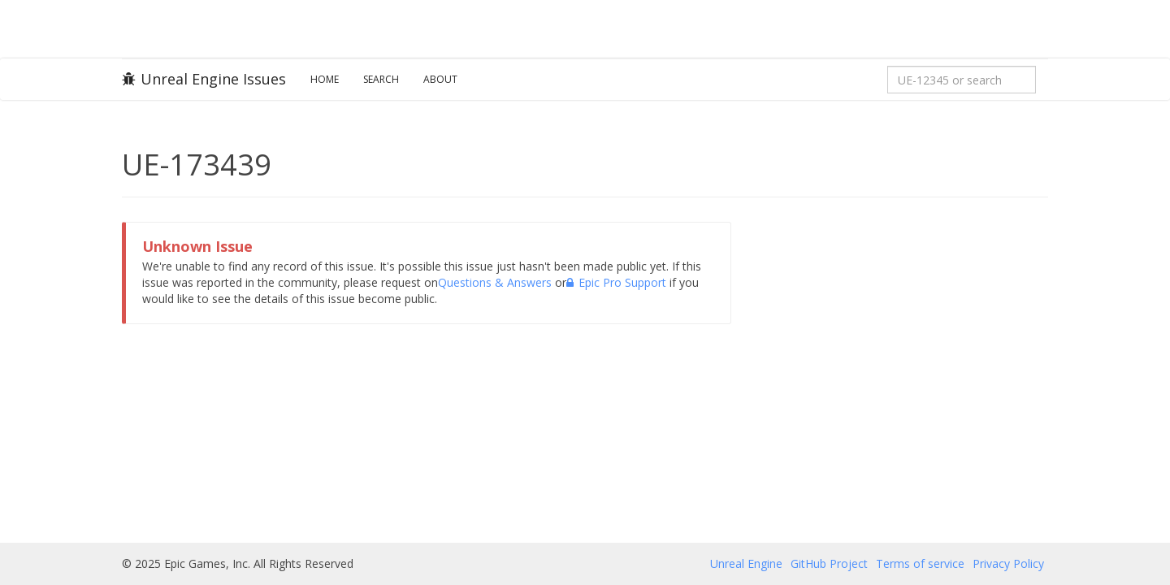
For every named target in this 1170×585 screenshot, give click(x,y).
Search (381, 79)
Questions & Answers (495, 282)
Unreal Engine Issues (204, 79)
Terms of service (920, 563)
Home (324, 79)
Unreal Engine (746, 563)
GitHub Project (829, 563)
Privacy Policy (1008, 563)
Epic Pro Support (616, 282)
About (440, 79)
